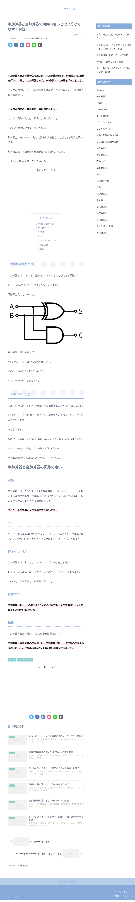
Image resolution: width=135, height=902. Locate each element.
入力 (42, 237)
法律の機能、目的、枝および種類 (112, 55)
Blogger (100, 90)
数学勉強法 (102, 193)
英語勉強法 (102, 232)
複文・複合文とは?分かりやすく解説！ (113, 36)
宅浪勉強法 (102, 167)
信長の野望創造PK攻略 (107, 135)
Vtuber (100, 103)
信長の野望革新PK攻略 (107, 142)
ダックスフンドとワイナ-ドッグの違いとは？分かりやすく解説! (114, 47)
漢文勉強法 (102, 206)
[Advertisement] (46, 57)
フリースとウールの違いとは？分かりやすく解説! (113, 70)
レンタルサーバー (105, 129)
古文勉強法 (102, 155)
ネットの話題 (103, 116)
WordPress (102, 109)
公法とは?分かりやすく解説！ (111, 61)
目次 (42, 218)
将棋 (99, 174)
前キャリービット (48, 241)
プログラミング (104, 122)
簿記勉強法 (102, 219)
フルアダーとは (44, 228)
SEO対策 (101, 96)
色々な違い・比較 (25, 660)
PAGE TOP (67, 883)
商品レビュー (103, 161)
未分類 (12, 660)
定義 (42, 232)
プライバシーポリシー (122, 894)
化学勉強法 (102, 148)
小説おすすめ (103, 181)
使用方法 (44, 245)
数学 (99, 187)
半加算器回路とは (45, 224)
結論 (42, 249)
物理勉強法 (102, 213)
